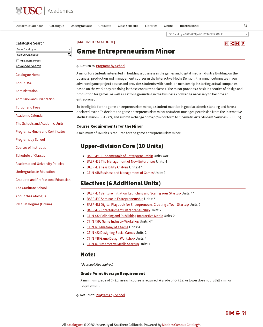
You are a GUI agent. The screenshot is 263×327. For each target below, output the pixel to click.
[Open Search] (246, 26)
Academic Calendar (29, 26)
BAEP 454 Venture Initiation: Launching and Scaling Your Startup (134, 193)
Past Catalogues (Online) (34, 204)
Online (168, 26)
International (189, 26)
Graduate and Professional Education (43, 179)
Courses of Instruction (32, 147)
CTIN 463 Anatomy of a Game (107, 227)
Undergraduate (81, 26)
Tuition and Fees (28, 107)
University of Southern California (29, 10)
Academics (60, 10)
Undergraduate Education (35, 171)
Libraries (151, 26)
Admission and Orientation (35, 99)
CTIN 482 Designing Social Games (111, 232)
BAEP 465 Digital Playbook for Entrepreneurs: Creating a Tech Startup (138, 204)
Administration (27, 91)
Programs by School (30, 139)
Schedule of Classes (30, 155)
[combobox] (207, 34)
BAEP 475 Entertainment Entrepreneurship (118, 210)
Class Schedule (128, 26)
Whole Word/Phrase (30, 60)
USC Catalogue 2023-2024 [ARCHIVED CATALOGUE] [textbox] (196, 34)
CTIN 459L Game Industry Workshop (113, 221)
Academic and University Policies (40, 163)
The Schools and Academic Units (39, 123)
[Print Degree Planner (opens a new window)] (227, 43)
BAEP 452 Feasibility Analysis (107, 167)
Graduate (104, 26)
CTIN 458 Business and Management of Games (120, 172)
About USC (24, 83)
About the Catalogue (31, 196)
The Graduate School (31, 188)
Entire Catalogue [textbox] (26, 49)
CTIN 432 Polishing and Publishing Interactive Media (125, 216)
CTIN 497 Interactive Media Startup (113, 244)
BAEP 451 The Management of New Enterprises (121, 161)
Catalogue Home (28, 74)
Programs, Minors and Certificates (40, 131)
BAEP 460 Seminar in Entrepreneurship (115, 199)
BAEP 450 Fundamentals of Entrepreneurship (120, 156)
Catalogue (57, 26)
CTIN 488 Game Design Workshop (111, 238)
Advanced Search (28, 66)
